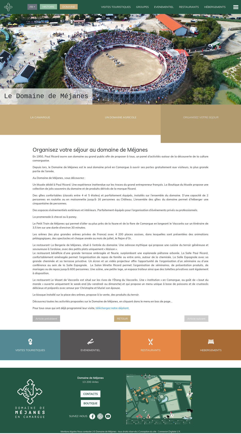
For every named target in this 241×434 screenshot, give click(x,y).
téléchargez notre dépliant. (112, 308)
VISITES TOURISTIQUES (116, 7)
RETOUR (122, 319)
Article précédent (46, 319)
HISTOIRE (48, 6)
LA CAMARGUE (40, 117)
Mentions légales (69, 432)
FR (31, 7)
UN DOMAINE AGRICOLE (120, 117)
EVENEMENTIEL (164, 7)
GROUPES (142, 7)
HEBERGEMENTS (211, 350)
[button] (236, 7)
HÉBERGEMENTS (215, 7)
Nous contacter (84, 432)
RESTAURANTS (189, 7)
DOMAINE (68, 6)
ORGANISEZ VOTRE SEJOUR (201, 117)
